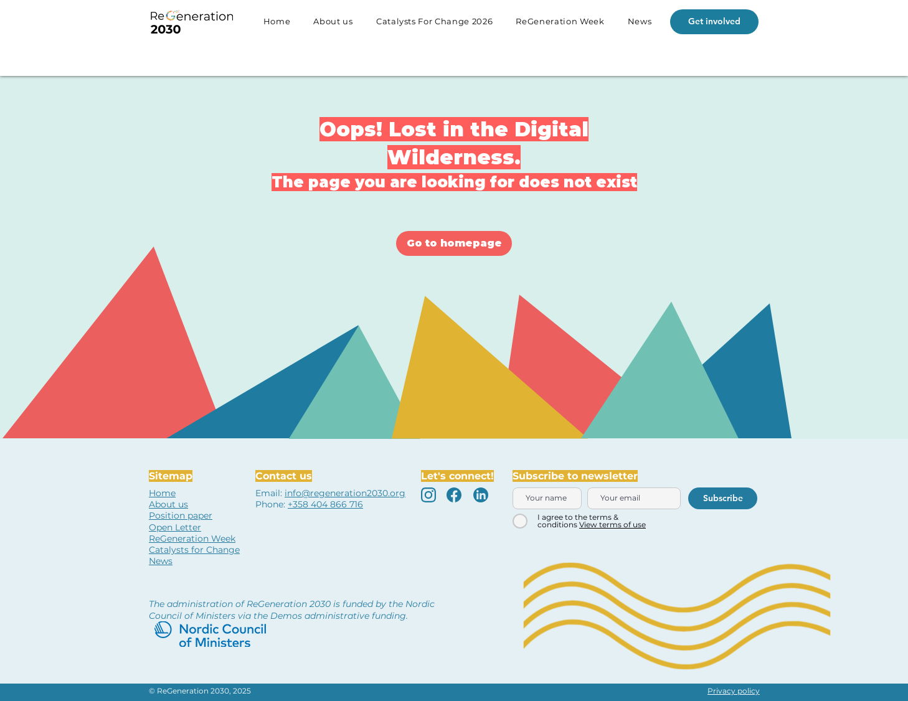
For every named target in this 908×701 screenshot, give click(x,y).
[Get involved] (714, 21)
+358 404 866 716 (325, 504)
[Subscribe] (722, 498)
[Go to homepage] (454, 243)
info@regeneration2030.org (345, 493)
